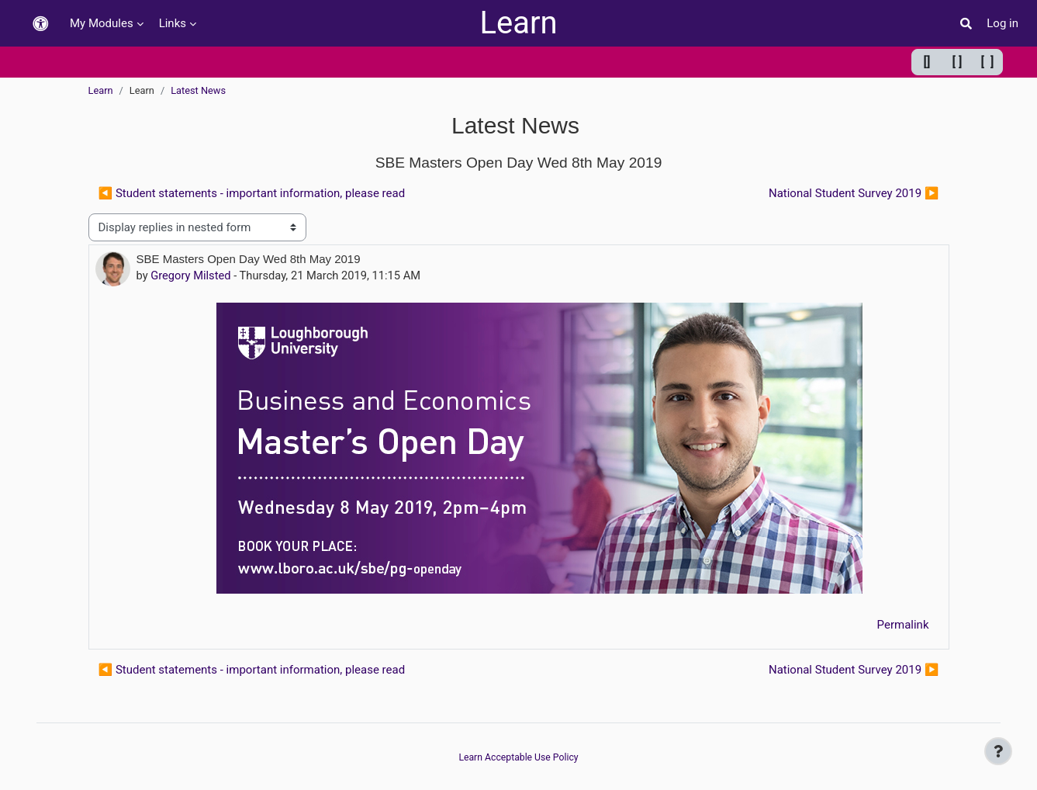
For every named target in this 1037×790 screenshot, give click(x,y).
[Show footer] (998, 751)
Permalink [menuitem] (903, 625)
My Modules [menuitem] (101, 23)
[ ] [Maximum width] (987, 61)
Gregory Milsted (192, 275)
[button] (40, 24)
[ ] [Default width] (957, 61)
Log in (1002, 23)
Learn (518, 23)
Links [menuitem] (172, 23)
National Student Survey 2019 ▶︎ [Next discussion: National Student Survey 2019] (854, 193)
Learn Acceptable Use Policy (519, 757)
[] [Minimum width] (927, 61)
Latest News (198, 90)
